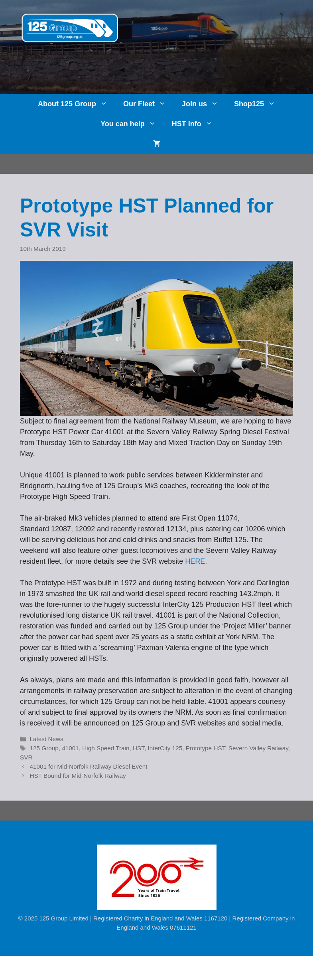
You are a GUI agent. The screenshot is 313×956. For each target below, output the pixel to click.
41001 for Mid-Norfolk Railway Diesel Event (88, 766)
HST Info (196, 124)
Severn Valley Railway (258, 748)
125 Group (44, 748)
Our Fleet (148, 104)
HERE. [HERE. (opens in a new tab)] (196, 561)
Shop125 (258, 104)
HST (138, 748)
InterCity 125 (165, 748)
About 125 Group (76, 104)
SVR (26, 757)
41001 (70, 748)
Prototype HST (205, 748)
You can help (132, 124)
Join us (204, 104)
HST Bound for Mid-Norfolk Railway (78, 775)
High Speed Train (105, 748)
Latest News (46, 738)
